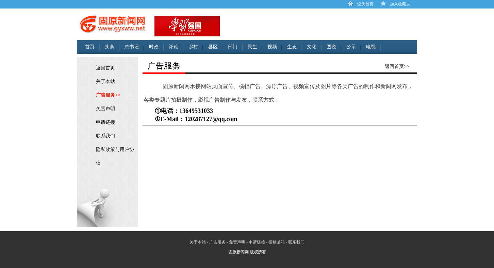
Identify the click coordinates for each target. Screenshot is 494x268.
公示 (351, 46)
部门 (232, 46)
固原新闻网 (238, 252)
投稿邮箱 (276, 242)
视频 (272, 46)
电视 (371, 46)
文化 (311, 46)
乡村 (193, 46)
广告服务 (217, 242)
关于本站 (105, 81)
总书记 (132, 46)
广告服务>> (108, 95)
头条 (109, 46)
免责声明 (105, 108)
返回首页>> (397, 66)
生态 (292, 46)
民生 (252, 46)
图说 (331, 46)
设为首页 (365, 4)
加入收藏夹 (400, 4)
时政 (154, 46)
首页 (90, 46)
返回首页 (105, 67)
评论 (173, 46)
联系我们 (105, 135)
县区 (213, 46)
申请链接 (105, 122)
